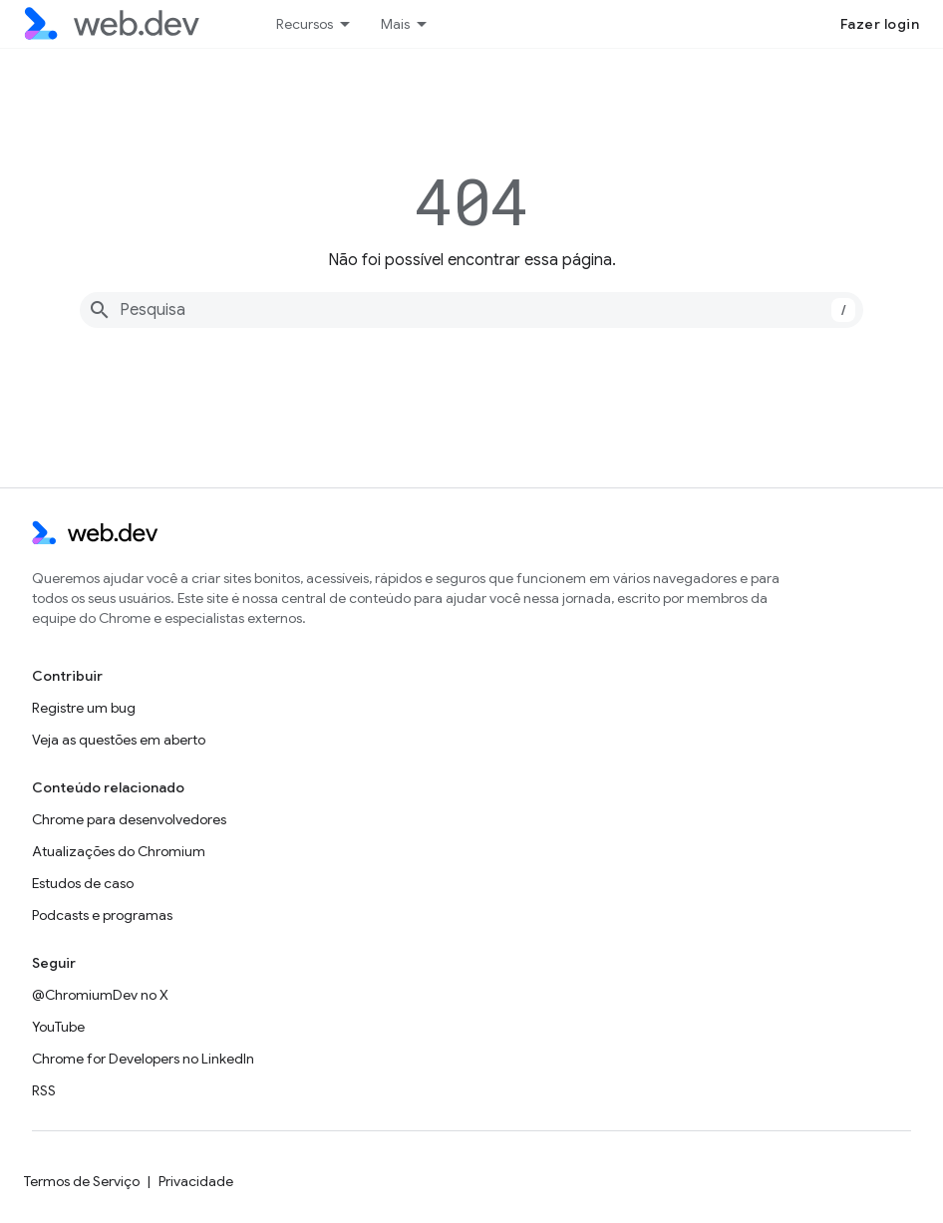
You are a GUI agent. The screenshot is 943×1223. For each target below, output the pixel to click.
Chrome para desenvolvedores (129, 819)
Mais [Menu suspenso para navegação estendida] (395, 24)
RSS (44, 1090)
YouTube (58, 1027)
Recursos (304, 24)
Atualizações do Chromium (118, 851)
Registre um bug (84, 708)
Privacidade (195, 1181)
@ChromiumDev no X (100, 995)
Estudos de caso (83, 883)
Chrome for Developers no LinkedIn (143, 1059)
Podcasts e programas (102, 915)
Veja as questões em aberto (118, 740)
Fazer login (880, 24)
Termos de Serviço (82, 1181)
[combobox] (471, 310)
